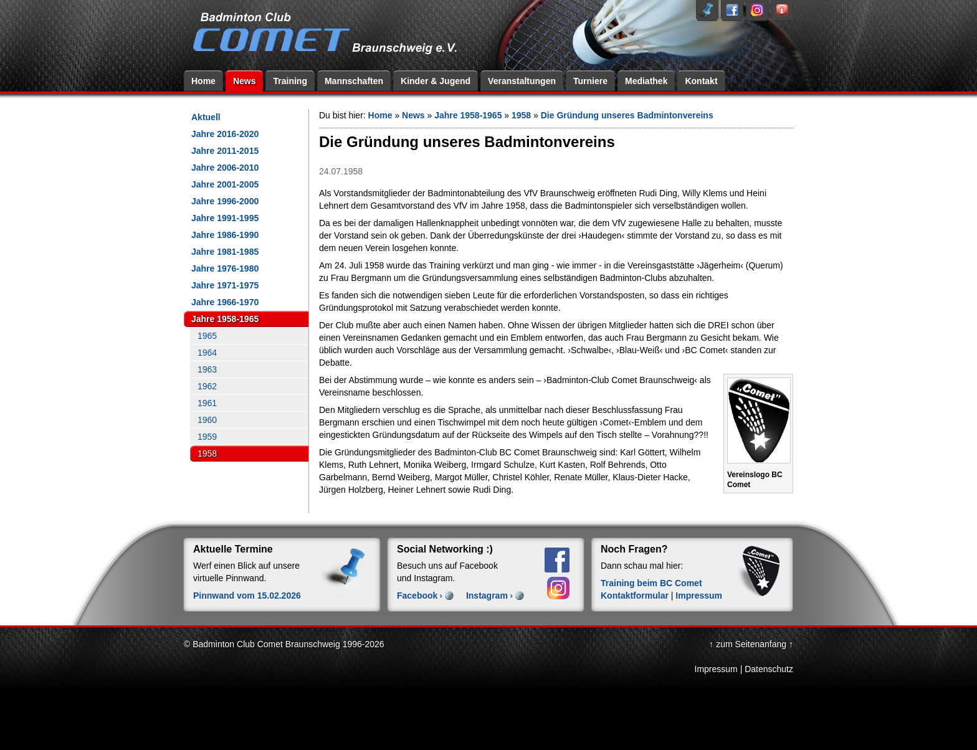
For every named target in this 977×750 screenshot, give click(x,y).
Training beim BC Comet (651, 583)
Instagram (487, 595)
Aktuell (206, 117)
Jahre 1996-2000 (225, 201)
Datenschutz (769, 669)
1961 (207, 403)
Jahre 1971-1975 (225, 285)
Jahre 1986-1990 (225, 235)
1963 (207, 369)
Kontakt (701, 81)
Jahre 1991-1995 (225, 218)
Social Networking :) (445, 549)
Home (203, 81)
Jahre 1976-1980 (225, 268)
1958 (207, 453)
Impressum (698, 595)
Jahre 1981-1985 (225, 252)
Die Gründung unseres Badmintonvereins (627, 115)
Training (290, 81)
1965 (207, 336)
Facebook (417, 595)
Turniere (590, 81)
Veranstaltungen (522, 81)
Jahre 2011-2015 (225, 151)
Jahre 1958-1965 (225, 319)
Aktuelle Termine (233, 549)
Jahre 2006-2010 (225, 168)
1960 (207, 420)
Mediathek (646, 81)
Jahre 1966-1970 (225, 302)
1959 (207, 437)
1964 (207, 353)
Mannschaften (354, 81)
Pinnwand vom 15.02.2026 (247, 595)
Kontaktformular (635, 595)
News (244, 81)
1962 (207, 386)
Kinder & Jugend (435, 81)
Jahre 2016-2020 (225, 134)
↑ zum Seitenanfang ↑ (751, 644)
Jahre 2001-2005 (225, 184)
